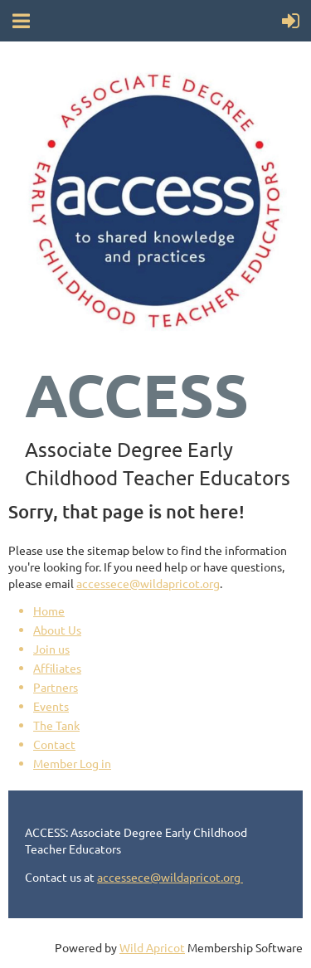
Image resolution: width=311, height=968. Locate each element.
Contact (54, 744)
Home (49, 610)
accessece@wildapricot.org (148, 583)
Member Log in (72, 763)
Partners (55, 686)
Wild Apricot (152, 947)
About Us (57, 629)
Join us (51, 648)
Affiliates (57, 667)
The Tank (56, 724)
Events (51, 705)
